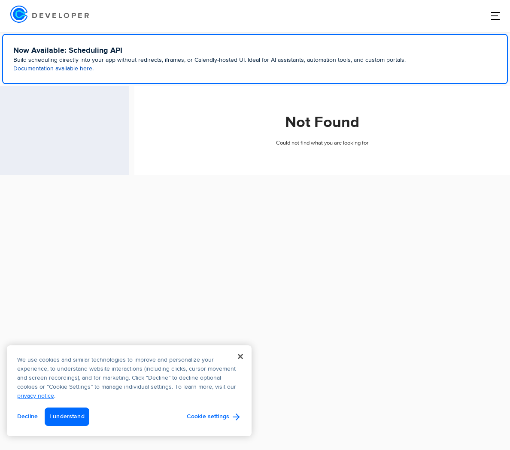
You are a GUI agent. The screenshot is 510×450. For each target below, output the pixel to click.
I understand (67, 416)
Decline (27, 416)
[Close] (240, 356)
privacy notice (35, 396)
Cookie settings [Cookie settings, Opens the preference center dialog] (208, 416)
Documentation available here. (53, 69)
